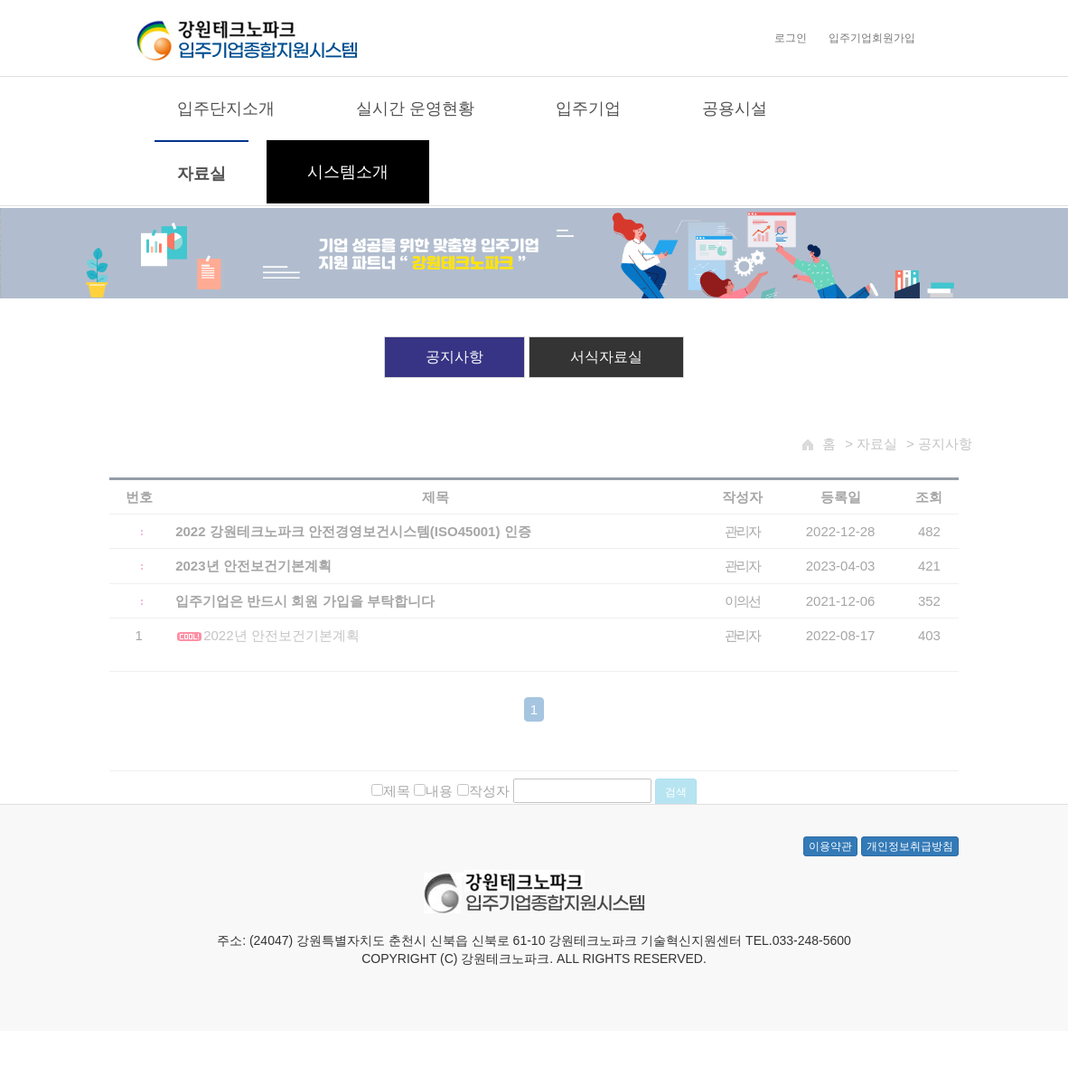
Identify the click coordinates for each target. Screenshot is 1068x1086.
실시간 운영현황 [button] (415, 109)
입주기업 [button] (588, 109)
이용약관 (830, 865)
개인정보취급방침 (910, 865)
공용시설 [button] (734, 109)
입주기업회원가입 (872, 39)
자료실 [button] (201, 174)
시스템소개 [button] (348, 173)
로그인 (790, 39)
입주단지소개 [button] (226, 109)
